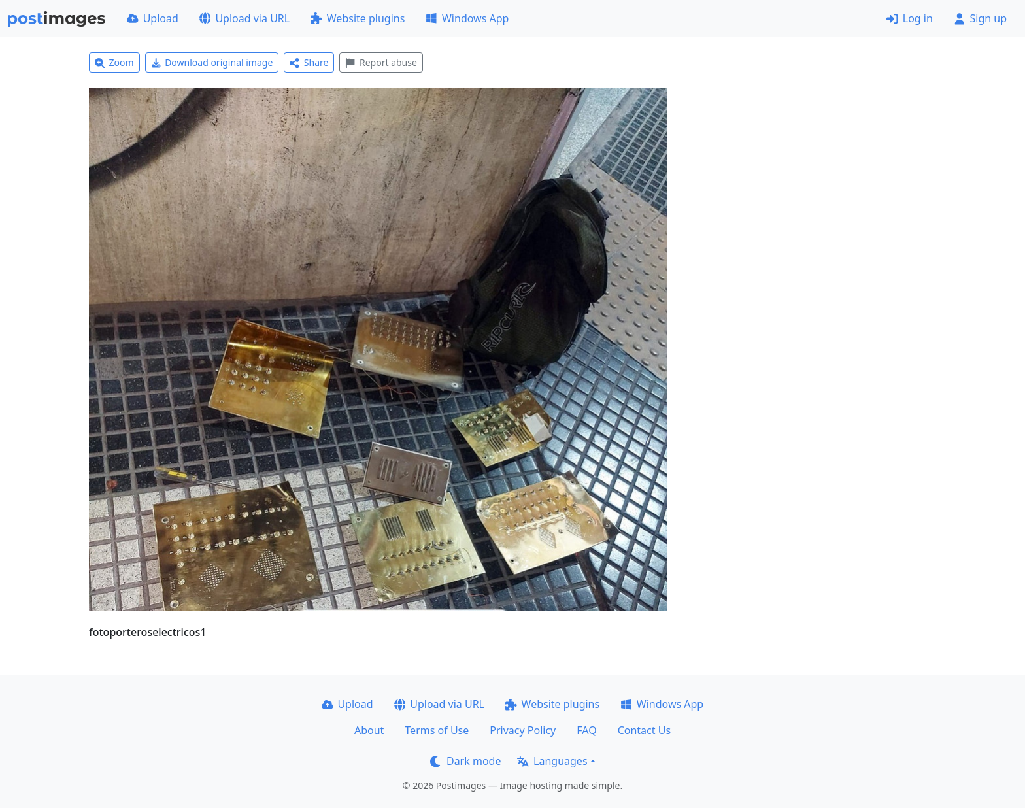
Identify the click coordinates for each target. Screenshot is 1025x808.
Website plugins (358, 18)
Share (309, 62)
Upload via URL (244, 18)
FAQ (586, 730)
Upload (152, 18)
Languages (552, 761)
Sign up (980, 18)
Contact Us (644, 730)
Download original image (212, 62)
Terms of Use (437, 730)
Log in (909, 18)
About (369, 730)
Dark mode (465, 761)
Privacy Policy (523, 730)
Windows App (467, 18)
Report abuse (380, 62)
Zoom (114, 62)
